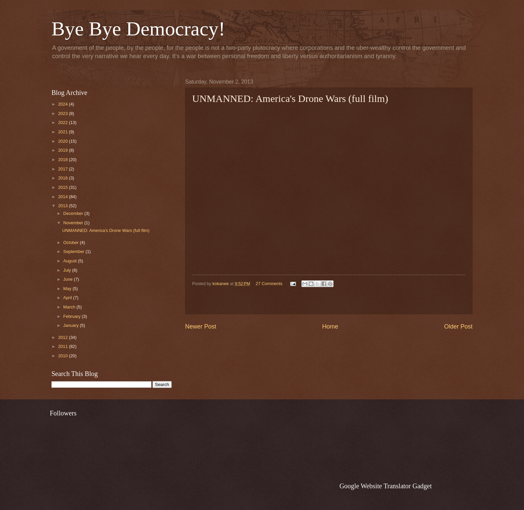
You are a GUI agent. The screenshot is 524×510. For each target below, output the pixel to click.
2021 (63, 131)
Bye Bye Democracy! (138, 29)
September (74, 251)
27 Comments (269, 283)
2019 (63, 150)
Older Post (458, 326)
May (68, 288)
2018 (63, 159)
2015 (63, 187)
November (73, 222)
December (73, 213)
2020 (63, 141)
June (68, 279)
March (69, 306)
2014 (63, 196)
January (71, 325)
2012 (63, 337)
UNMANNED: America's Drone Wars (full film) (105, 230)
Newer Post (200, 326)
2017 (63, 168)
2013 (63, 205)
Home (330, 326)
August (70, 260)
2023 (63, 113)
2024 (63, 104)
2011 (63, 346)
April (68, 297)
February (72, 316)
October (71, 242)
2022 (63, 122)
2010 (63, 355)
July (67, 270)
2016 (63, 177)
